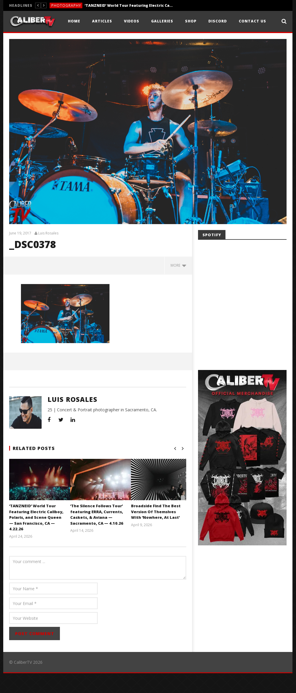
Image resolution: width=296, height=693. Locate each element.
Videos (131, 21)
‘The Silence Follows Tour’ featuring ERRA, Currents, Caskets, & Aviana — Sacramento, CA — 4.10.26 (96, 534)
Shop (191, 21)
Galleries (162, 21)
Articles (102, 21)
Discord (217, 21)
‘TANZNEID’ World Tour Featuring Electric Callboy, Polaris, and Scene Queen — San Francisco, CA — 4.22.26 (129, 5)
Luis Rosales (48, 253)
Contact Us (252, 21)
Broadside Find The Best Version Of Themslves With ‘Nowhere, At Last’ (156, 531)
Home (74, 21)
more (178, 285)
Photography (66, 5)
